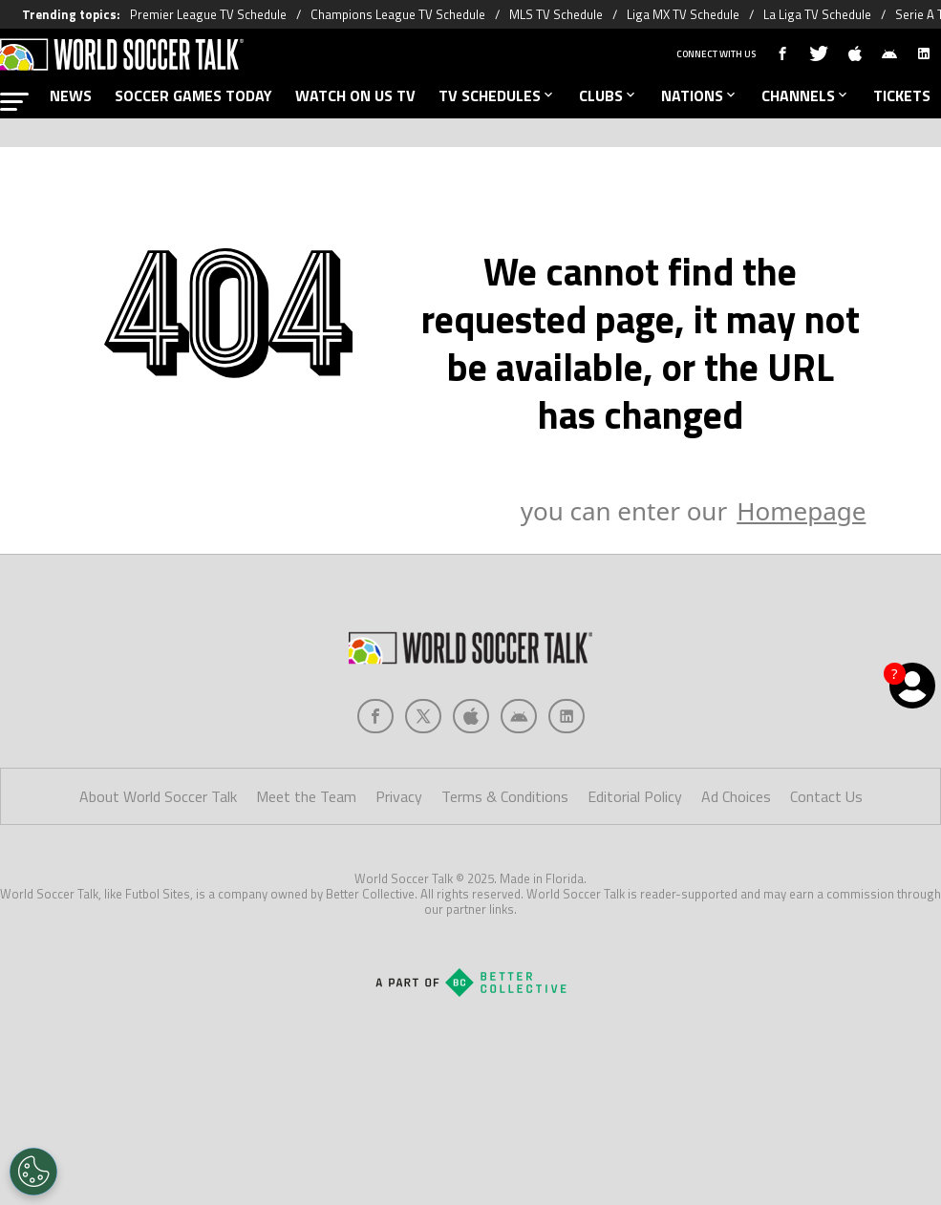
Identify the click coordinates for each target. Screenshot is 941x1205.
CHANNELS (805, 95)
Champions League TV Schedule (397, 14)
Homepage (801, 511)
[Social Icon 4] (566, 716)
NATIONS (699, 95)
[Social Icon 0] (375, 716)
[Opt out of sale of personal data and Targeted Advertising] (33, 1171)
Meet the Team (306, 796)
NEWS (71, 95)
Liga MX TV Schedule (683, 14)
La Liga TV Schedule (817, 14)
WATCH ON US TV (355, 95)
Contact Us (826, 796)
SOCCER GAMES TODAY (193, 95)
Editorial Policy (635, 796)
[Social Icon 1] (423, 716)
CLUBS (608, 95)
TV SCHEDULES (497, 95)
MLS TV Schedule (556, 14)
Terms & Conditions (504, 796)
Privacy (398, 796)
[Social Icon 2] (471, 716)
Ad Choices (736, 796)
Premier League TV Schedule (208, 14)
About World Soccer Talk (158, 796)
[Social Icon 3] (518, 716)
